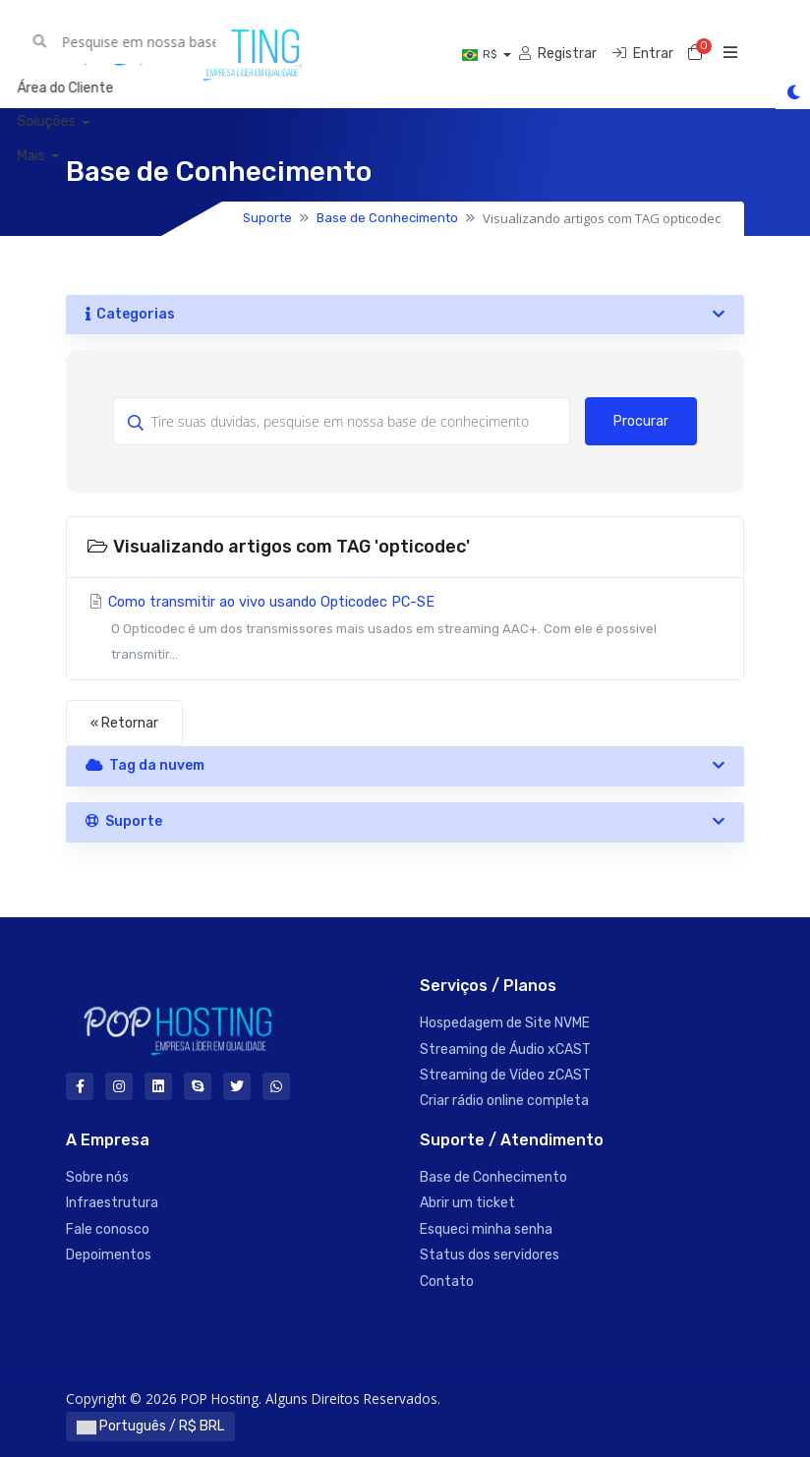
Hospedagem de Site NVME (505, 1023)
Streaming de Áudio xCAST (505, 1049)
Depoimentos (108, 1255)
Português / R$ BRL (150, 1426)
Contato (447, 1281)
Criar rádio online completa (504, 1100)
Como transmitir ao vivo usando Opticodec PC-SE (405, 631)
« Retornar (124, 723)
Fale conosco (107, 1229)
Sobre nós (97, 1177)
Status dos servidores (489, 1255)
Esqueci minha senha (486, 1229)
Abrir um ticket (467, 1203)
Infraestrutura (112, 1203)
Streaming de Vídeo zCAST (505, 1075)
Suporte (267, 217)
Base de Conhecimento (387, 217)
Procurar (640, 421)
